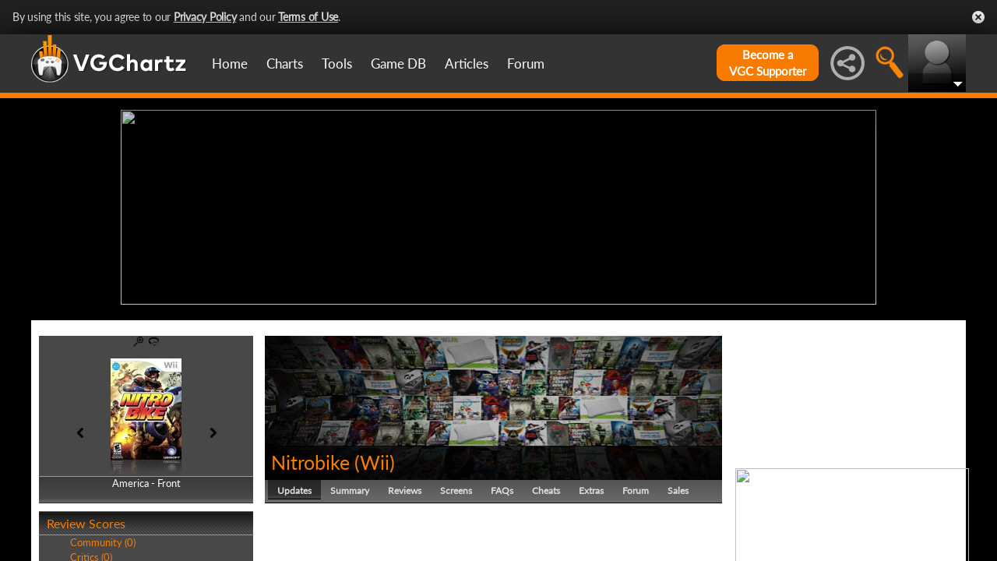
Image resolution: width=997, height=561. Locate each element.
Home (230, 63)
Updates (294, 486)
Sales (678, 486)
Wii (374, 458)
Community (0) (103, 539)
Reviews (404, 486)
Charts (284, 63)
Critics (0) (91, 553)
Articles (466, 63)
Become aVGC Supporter (767, 63)
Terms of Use (308, 16)
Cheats (546, 486)
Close (978, 17)
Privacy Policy (205, 16)
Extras (591, 486)
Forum (525, 63)
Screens (456, 486)
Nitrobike (310, 458)
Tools (337, 63)
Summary (349, 486)
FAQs (502, 486)
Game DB (398, 63)
